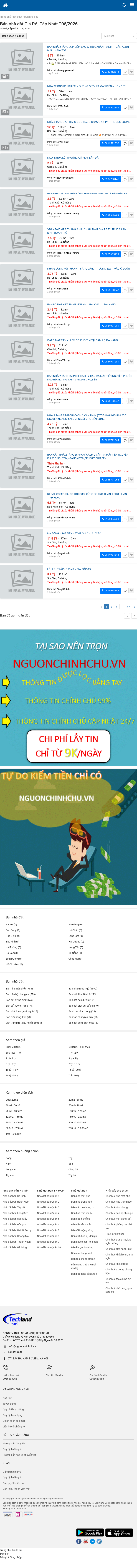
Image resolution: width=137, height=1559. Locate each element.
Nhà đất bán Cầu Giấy (15, 1218)
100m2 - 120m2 (77, 1111)
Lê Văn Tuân (63, 106)
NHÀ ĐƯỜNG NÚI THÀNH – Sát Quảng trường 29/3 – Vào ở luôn (88, 268)
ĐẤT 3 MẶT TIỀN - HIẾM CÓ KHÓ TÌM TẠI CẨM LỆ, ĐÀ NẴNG (82, 340)
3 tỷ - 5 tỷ (73, 1058)
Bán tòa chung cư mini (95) (83, 1017)
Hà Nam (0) (12, 953)
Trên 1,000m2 (13, 1133)
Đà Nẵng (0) (75, 953)
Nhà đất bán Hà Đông (15, 1247)
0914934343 (110, 554)
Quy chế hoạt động (13, 1409)
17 (128, 607)
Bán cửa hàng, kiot (81, 1253)
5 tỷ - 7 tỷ (11, 1064)
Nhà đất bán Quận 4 (48, 1213)
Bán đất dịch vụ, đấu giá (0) (83, 1005)
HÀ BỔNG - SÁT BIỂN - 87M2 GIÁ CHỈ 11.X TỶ (74, 533)
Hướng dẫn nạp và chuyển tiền (20, 1454)
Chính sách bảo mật (14, 1420)
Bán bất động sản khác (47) (83, 1022)
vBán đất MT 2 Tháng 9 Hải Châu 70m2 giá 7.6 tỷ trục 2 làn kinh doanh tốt (86, 231)
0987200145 (110, 179)
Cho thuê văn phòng (116, 1207)
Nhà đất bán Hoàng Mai (16, 1236)
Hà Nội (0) (11, 924)
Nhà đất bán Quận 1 (48, 1196)
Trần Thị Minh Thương (68, 213)
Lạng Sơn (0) (75, 935)
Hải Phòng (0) (13, 947)
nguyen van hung (65, 177)
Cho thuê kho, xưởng (116, 1263)
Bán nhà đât (31, 16)
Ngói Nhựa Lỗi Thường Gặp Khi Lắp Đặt (73, 158)
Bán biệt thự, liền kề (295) (82, 994)
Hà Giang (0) (75, 924)
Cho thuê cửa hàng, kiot (118, 1248)
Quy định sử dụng (12, 1415)
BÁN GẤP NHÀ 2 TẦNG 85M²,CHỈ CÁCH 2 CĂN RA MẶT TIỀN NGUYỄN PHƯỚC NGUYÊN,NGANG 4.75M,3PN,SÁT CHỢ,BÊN (87, 456)
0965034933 (110, 519)
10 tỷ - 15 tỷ (12, 1069)
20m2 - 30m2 (75, 1099)
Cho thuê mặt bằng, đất (118, 1218)
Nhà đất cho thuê (116, 1191)
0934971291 (110, 325)
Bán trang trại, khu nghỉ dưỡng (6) (24, 1022)
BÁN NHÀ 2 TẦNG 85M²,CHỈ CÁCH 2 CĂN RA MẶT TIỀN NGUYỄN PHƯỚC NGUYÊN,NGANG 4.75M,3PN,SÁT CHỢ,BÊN (89, 377)
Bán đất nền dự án (81, 1224)
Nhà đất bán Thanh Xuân (17, 1241)
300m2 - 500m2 (77, 1122)
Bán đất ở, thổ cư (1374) (19, 1000)
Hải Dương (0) (76, 941)
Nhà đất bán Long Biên (15, 1213)
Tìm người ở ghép (115, 1233)
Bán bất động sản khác (84, 1273)
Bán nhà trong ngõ (81, 1201)
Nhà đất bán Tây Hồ (14, 1207)
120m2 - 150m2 (14, 1116)
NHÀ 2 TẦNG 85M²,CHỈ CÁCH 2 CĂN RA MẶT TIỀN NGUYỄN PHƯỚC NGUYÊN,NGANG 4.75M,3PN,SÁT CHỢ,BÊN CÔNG (86, 417)
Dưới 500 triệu (13, 1047)
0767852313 (110, 71)
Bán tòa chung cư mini (83, 1258)
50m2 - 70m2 (75, 1105)
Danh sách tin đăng (13, 36)
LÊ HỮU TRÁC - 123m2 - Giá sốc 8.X (69, 569)
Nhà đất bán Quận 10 (49, 1247)
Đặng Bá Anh (63, 553)
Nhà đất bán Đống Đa (15, 1224)
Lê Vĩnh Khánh (64, 439)
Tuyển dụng (9, 1403)
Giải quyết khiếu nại (13, 1483)
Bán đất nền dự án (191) (81, 1000)
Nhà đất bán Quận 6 (48, 1224)
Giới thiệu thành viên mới (16, 1488)
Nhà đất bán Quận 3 (48, 1207)
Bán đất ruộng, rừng (82, 1230)
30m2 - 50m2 (13, 1105)
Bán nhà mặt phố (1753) (19, 988)
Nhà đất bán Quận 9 (48, 1241)
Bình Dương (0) (14, 958)
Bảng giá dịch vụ (12, 1471)
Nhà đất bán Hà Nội (15, 1191)
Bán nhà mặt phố (80, 1196)
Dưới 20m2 (12, 1099)
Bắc (70, 1163)
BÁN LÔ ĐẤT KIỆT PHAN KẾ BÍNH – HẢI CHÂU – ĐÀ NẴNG (81, 304)
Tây (70, 1158)
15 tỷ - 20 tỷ (74, 1069)
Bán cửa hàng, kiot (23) (19, 1017)
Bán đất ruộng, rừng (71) (19, 1005)
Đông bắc (73, 1169)
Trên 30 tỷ (73, 1075)
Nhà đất (17, 16)
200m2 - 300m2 (14, 1122)
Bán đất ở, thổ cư (80, 1218)
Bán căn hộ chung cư (83, 1207)
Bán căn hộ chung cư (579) (21, 994)
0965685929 (110, 214)
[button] (134, 616)
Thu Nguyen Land (65, 70)
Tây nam (10, 1175)
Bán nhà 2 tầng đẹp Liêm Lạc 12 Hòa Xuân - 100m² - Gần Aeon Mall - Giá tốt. (88, 48)
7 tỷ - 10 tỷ (74, 1064)
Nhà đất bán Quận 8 (48, 1236)
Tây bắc (72, 1175)
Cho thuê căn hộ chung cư (119, 1213)
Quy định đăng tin (12, 1449)
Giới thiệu (8, 1398)
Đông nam (11, 1169)
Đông (9, 1158)
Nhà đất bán (79, 1191)
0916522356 (110, 107)
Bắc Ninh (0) (12, 941)
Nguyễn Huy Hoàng (66, 517)
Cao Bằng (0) (13, 930)
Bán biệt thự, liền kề (82, 1213)
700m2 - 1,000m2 (78, 1128)
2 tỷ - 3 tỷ (11, 1058)
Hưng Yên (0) (75, 947)
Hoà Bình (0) (13, 935)
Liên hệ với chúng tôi (14, 1426)
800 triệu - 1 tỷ (13, 1052)
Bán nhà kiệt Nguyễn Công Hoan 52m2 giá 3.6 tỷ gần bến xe (87, 193)
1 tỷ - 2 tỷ (73, 1052)
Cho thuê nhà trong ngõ (118, 1201)
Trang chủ (5, 16)
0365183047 (110, 290)
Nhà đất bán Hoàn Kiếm (16, 1201)
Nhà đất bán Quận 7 (48, 1230)
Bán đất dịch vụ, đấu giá (84, 1236)
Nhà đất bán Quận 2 (48, 1201)
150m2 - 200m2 (77, 1116)
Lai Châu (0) (75, 930)
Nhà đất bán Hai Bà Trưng (17, 1230)
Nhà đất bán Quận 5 (48, 1218)
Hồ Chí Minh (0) (14, 964)
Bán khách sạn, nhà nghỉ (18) (22, 1011)
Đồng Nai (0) (75, 958)
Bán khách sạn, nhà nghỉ (84, 1241)
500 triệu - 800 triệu (79, 1047)
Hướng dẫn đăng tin (14, 1443)
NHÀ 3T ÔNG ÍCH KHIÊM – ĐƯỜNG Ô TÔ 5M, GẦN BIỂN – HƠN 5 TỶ (86, 86)
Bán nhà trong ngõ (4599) (82, 988)
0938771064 (110, 440)
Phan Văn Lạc (63, 324)
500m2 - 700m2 (14, 1128)
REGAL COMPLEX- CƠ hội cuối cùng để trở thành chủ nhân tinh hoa (87, 495)
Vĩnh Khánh (62, 288)
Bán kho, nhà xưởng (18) (82, 1011)
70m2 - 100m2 (14, 1111)
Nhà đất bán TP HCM (50, 1191)
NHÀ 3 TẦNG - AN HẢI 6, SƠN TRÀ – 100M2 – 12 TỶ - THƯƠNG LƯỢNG (88, 122)
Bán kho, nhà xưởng (82, 1247)
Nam (8, 1163)
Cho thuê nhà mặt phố (117, 1196)
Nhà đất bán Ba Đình (14, 1196)
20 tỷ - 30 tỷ (12, 1075)
